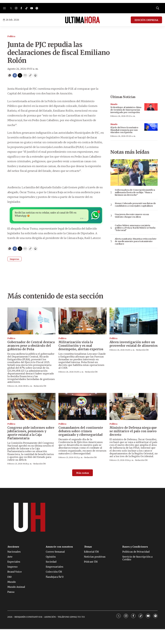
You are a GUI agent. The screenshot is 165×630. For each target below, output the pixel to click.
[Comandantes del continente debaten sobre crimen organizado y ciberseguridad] (82, 407)
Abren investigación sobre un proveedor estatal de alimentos (134, 344)
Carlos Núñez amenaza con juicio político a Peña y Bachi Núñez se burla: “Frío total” (135, 228)
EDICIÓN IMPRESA (146, 20)
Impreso (14, 260)
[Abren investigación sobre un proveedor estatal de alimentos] (134, 321)
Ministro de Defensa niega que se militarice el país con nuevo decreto (133, 432)
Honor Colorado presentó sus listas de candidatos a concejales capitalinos (135, 204)
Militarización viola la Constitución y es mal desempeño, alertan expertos (80, 346)
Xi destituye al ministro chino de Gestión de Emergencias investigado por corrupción (125, 110)
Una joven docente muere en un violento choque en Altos (132, 215)
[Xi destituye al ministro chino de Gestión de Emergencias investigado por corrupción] (151, 107)
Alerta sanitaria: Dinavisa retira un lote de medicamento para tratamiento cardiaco (135, 241)
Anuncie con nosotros (59, 547)
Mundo (113, 104)
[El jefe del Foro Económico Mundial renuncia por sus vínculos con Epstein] (151, 127)
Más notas (82, 473)
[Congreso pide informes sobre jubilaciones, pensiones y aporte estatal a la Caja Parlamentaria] (31, 407)
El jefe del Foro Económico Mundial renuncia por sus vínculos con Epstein (124, 130)
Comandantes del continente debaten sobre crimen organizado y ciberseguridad (80, 432)
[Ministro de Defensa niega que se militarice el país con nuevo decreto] (134, 407)
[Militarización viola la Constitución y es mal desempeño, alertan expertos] (82, 321)
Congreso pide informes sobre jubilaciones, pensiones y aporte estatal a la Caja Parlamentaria (30, 434)
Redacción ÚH (40, 387)
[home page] (82, 19)
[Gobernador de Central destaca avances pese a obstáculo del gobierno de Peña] (31, 321)
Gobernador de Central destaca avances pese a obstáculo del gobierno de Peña (31, 346)
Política (11, 36)
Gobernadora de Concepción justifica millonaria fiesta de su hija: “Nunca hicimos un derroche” (135, 192)
